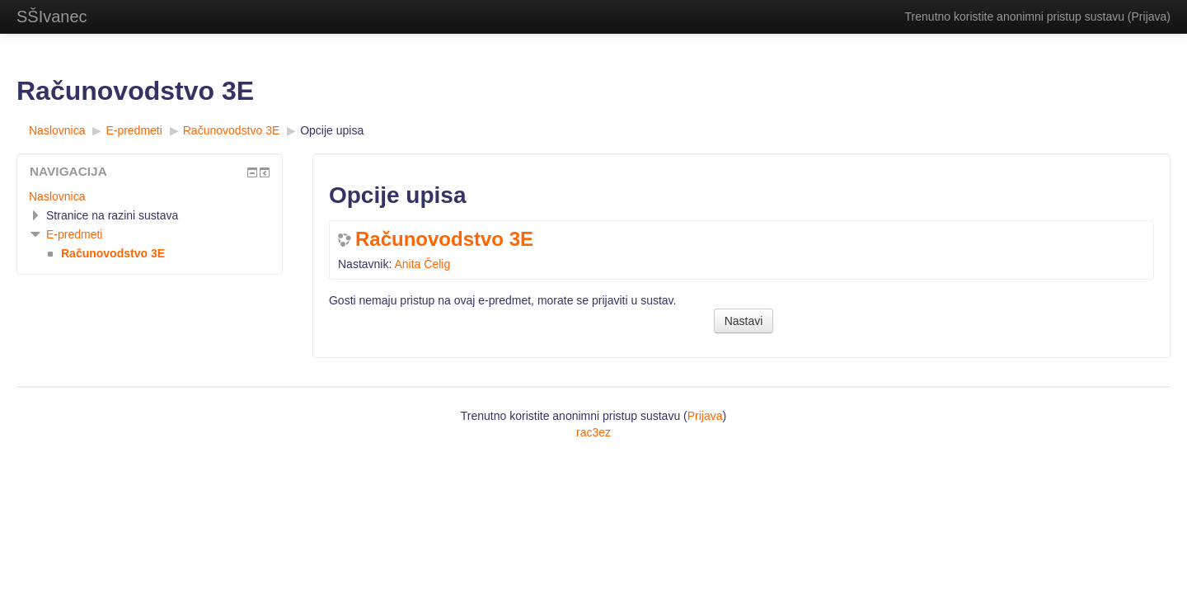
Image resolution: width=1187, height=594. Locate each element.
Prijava (1149, 16)
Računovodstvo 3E (444, 239)
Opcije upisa (332, 130)
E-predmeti (74, 234)
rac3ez (593, 432)
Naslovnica (57, 196)
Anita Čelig (422, 264)
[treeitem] (149, 196)
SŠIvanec (51, 16)
